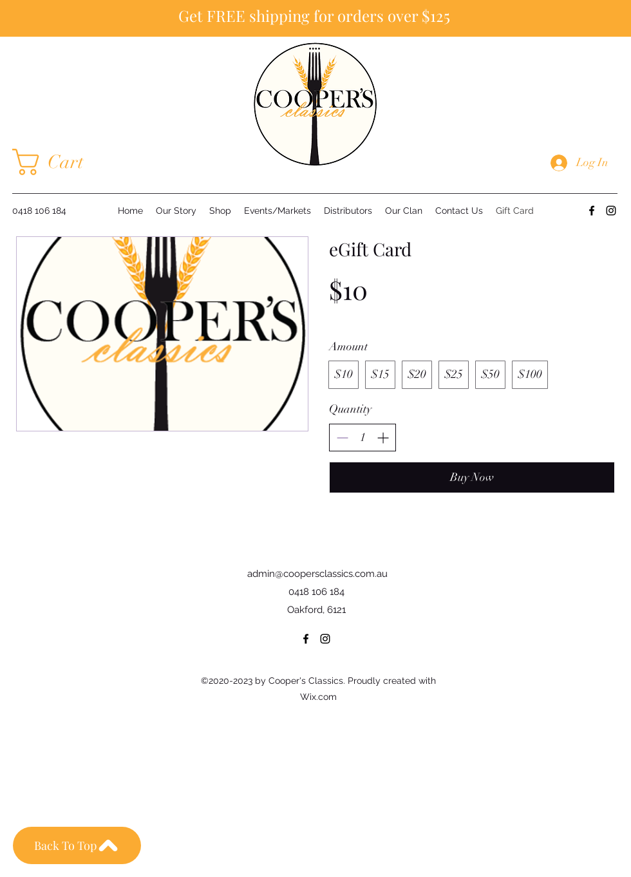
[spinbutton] (362, 437)
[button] (61, 162)
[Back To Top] (77, 845)
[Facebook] (591, 210)
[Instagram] (611, 210)
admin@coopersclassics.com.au (317, 574)
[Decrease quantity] (342, 437)
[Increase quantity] (382, 437)
